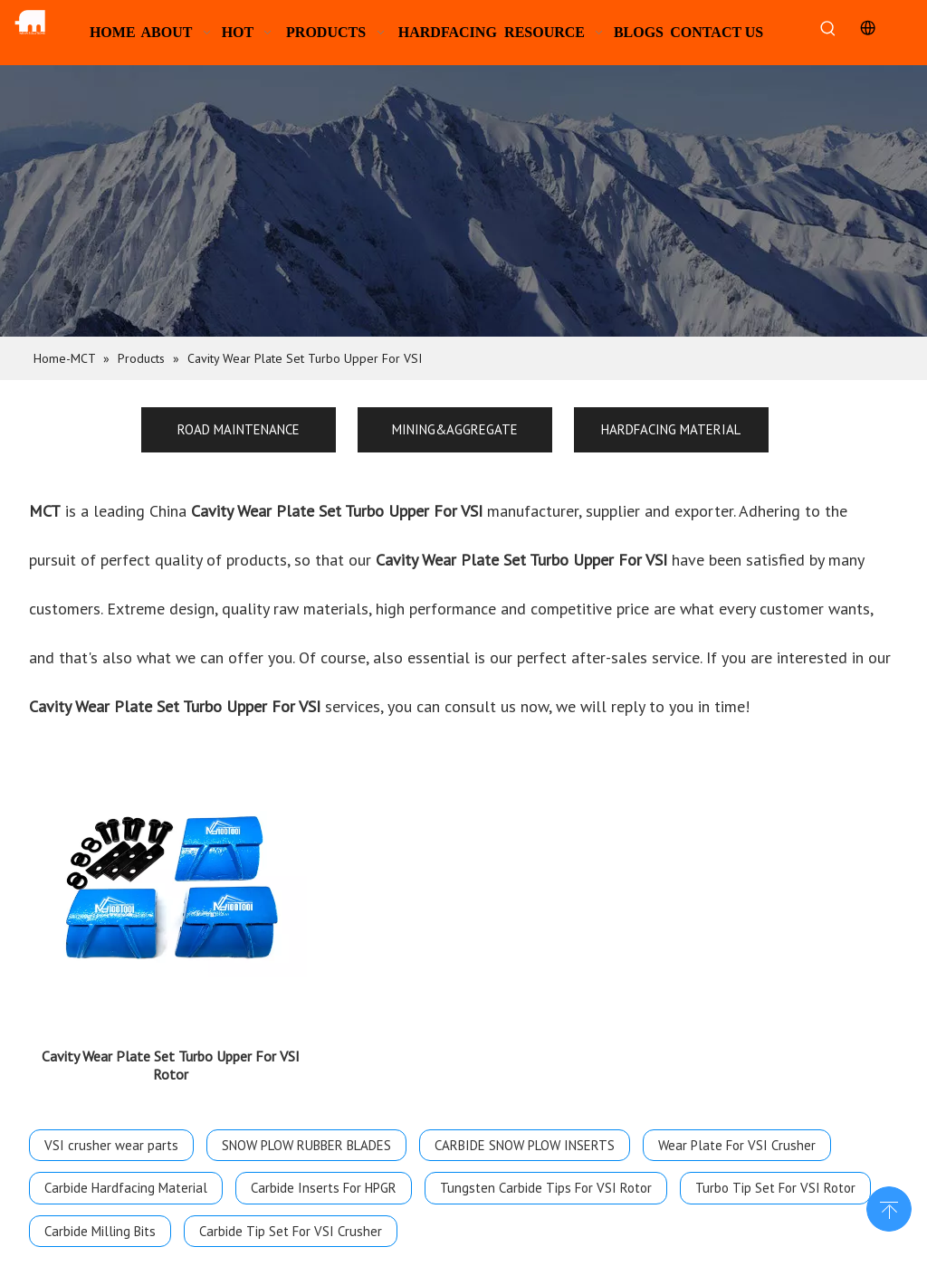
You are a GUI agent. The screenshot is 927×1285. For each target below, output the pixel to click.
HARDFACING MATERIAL (671, 429)
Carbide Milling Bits (100, 1220)
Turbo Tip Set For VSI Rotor (775, 1176)
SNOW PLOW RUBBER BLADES (306, 1134)
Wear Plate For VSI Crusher (737, 1134)
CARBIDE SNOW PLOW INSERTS (525, 1134)
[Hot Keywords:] (828, 29)
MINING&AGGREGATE (455, 429)
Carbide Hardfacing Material (125, 1176)
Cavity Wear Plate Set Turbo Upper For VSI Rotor (171, 1054)
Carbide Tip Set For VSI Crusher (290, 1220)
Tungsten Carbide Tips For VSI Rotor (546, 1176)
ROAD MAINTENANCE (238, 429)
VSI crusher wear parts (111, 1134)
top (889, 1207)
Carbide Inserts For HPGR (324, 1176)
